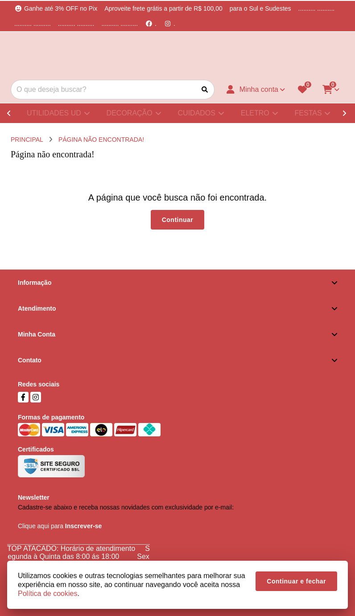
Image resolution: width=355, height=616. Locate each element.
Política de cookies (47, 593)
